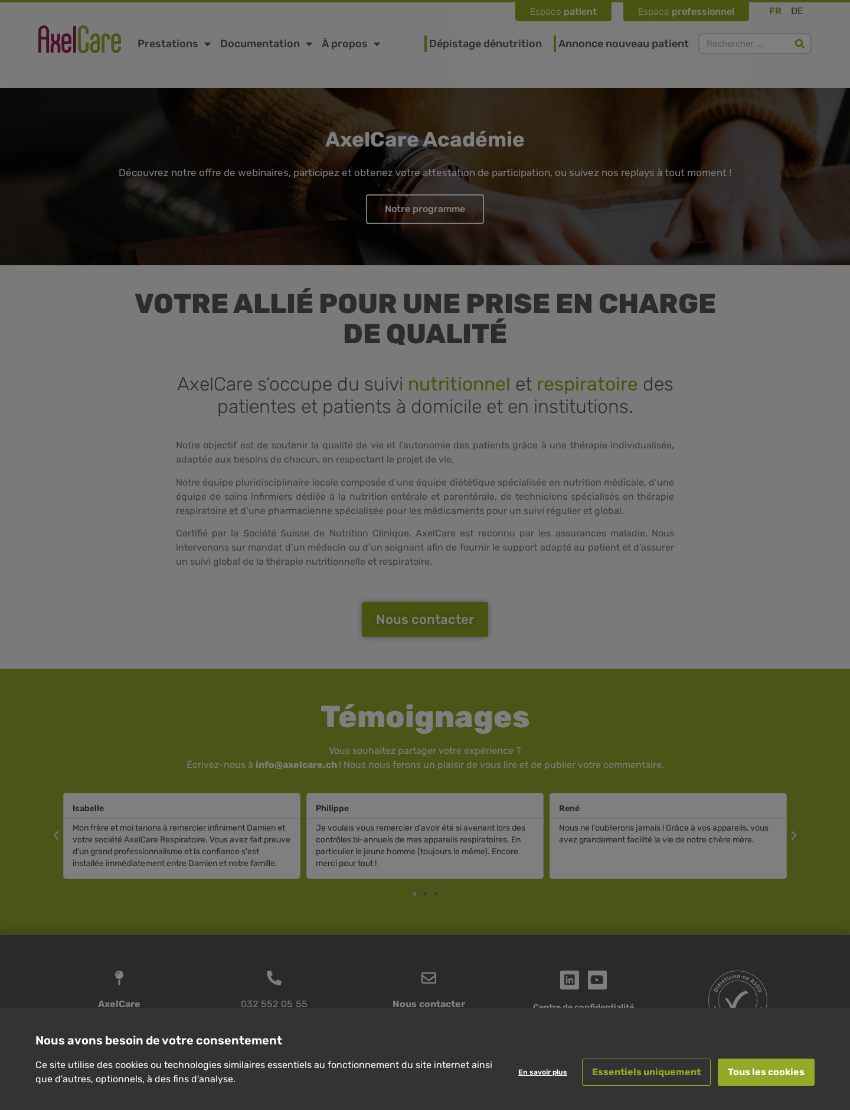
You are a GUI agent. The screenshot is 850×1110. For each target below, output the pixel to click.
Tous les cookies (766, 1072)
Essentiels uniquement (646, 1072)
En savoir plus (542, 1072)
